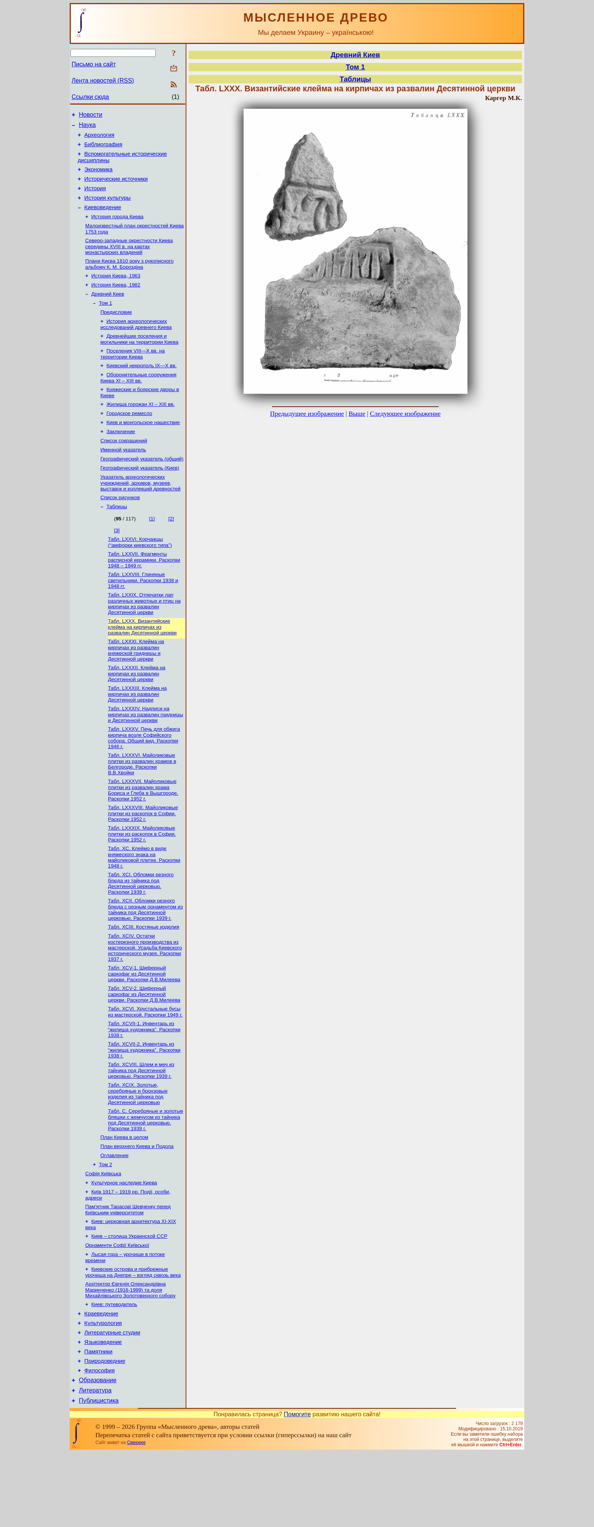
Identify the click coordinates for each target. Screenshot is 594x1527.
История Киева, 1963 (115, 291)
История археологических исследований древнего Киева (136, 343)
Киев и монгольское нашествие (143, 447)
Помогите (297, 1488)
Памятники (98, 1420)
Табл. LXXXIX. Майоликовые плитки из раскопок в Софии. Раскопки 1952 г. (142, 875)
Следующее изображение (405, 413)
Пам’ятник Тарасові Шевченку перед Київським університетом (128, 1267)
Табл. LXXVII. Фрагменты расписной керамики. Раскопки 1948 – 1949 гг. (144, 592)
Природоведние (104, 1431)
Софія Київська (103, 1229)
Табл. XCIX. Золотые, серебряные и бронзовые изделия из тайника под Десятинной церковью (137, 1144)
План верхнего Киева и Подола (137, 1199)
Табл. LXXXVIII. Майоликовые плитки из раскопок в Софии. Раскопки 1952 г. (143, 854)
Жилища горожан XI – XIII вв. (140, 428)
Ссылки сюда (90, 97)
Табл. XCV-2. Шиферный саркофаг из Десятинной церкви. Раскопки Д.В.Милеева (144, 1041)
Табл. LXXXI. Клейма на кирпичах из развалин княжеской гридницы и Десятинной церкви (136, 685)
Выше (357, 413)
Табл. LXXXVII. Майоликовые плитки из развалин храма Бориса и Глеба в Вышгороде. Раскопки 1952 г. (143, 830)
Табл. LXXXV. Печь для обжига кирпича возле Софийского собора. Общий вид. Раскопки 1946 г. (144, 776)
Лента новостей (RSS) (103, 80)
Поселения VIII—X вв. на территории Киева (132, 374)
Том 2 (105, 1219)
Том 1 (105, 320)
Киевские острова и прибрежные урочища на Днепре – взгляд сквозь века (133, 1333)
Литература (95, 1463)
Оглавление (114, 1209)
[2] (171, 550)
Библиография (103, 149)
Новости (90, 116)
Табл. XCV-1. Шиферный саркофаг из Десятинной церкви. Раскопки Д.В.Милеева (144, 1020)
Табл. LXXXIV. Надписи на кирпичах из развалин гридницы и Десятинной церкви (145, 752)
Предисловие (116, 330)
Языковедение (103, 1409)
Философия (99, 1441)
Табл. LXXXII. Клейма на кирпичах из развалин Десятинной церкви (137, 710)
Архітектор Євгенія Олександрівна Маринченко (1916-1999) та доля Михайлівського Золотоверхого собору (130, 1352)
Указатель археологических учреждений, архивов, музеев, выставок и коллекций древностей (140, 512)
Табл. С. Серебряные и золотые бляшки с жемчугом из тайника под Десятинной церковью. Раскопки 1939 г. (145, 1171)
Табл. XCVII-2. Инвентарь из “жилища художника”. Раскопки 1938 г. (144, 1099)
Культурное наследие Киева (124, 1239)
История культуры (107, 208)
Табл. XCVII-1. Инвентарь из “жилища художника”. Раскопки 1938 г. (144, 1078)
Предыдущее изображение (307, 413)
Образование (97, 1452)
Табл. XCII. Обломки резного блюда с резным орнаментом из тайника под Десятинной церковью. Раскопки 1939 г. (145, 953)
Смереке (136, 1516)
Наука (87, 127)
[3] (117, 561)
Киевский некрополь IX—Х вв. (141, 387)
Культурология (103, 1388)
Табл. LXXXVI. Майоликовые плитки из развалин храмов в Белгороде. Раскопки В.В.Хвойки (142, 803)
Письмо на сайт (94, 64)
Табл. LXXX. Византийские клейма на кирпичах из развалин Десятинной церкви (142, 661)
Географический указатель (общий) (141, 487)
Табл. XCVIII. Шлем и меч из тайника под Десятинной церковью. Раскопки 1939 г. (141, 1120)
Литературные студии (112, 1399)
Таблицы (116, 537)
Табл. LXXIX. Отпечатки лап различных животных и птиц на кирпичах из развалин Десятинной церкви (144, 637)
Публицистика (99, 1475)
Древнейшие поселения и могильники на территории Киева (139, 359)
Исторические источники (116, 187)
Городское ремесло (129, 437)
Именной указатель (123, 477)
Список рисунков (120, 528)
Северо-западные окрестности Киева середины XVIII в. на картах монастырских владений (129, 260)
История (95, 197)
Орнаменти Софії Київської (117, 1305)
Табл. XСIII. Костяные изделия (143, 971)
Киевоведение (102, 219)
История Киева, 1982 (115, 301)
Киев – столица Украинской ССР (129, 1295)
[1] (152, 550)
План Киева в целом (124, 1189)
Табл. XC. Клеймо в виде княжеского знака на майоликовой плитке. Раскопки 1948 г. (144, 899)
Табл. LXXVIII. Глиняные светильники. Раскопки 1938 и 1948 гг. (143, 613)
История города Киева (117, 229)
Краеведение (101, 1378)
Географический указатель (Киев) (139, 497)
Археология (99, 138)
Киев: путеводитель (114, 1367)
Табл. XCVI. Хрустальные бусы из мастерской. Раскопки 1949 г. (145, 1059)
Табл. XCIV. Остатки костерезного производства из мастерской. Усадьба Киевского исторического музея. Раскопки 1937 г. (145, 993)
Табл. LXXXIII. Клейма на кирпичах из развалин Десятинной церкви (137, 731)
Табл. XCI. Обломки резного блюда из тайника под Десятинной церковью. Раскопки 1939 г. (141, 926)
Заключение (120, 457)
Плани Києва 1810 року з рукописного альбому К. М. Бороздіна (129, 278)
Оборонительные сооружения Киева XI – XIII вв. (138, 400)
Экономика (98, 176)
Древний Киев (107, 310)
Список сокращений (123, 467)
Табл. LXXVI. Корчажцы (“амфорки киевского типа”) (140, 574)
